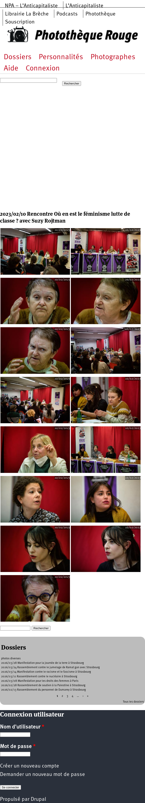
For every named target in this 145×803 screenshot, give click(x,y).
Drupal (38, 799)
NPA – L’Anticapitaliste (31, 6)
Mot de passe (17, 746)
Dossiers (17, 57)
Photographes (113, 57)
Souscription (20, 22)
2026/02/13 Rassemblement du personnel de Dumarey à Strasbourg (43, 689)
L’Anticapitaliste (84, 6)
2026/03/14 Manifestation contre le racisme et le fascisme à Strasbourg (46, 671)
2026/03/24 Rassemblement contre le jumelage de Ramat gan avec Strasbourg (50, 667)
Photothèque (100, 14)
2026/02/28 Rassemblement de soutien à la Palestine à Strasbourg (43, 685)
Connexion (43, 68)
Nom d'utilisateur (22, 727)
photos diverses (11, 658)
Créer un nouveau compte (29, 766)
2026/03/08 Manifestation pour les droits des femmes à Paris (39, 681)
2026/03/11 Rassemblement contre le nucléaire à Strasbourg (39, 676)
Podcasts (67, 14)
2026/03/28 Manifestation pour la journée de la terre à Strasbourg (42, 663)
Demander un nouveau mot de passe (42, 774)
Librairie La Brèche (27, 14)
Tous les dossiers (133, 701)
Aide (11, 68)
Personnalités (61, 57)
